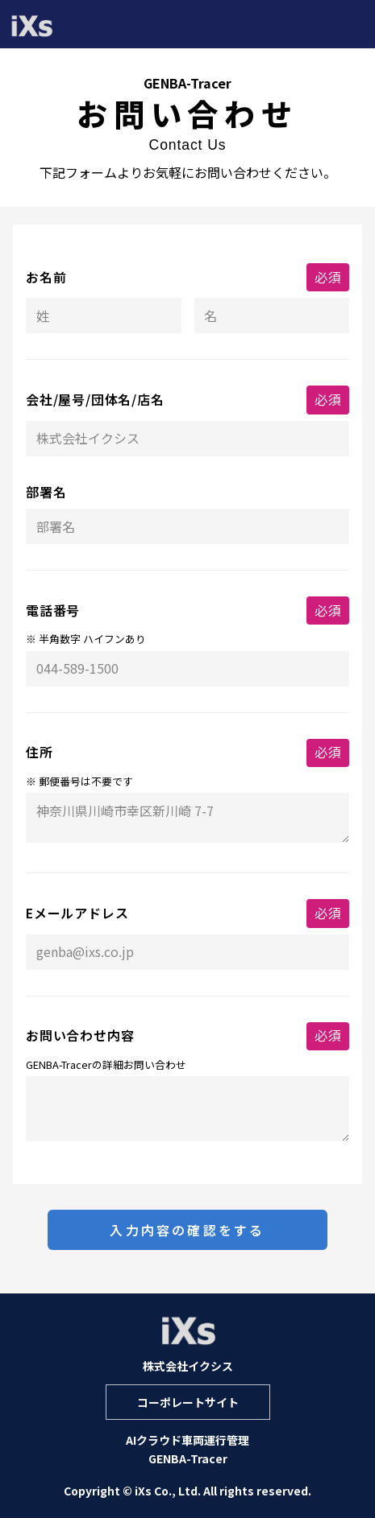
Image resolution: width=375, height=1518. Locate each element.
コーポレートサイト (188, 1402)
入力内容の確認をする (187, 1230)
